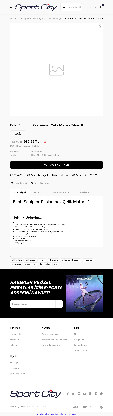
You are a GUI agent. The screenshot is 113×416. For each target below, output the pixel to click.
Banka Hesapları (50, 334)
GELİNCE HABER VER (56, 165)
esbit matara (30, 260)
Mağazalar (15, 340)
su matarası (88, 260)
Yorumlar (38, 192)
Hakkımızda (15, 334)
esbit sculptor (17, 260)
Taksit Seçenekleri (61, 192)
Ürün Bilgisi (20, 192)
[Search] (71, 7)
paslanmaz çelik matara (71, 260)
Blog (76, 334)
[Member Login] (90, 7)
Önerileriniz (85, 192)
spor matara (16, 264)
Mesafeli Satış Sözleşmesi (54, 340)
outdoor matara (30, 264)
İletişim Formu (80, 345)
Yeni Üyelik (15, 362)
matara (41, 260)
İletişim (13, 345)
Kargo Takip (80, 340)
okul (55, 264)
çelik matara (53, 260)
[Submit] (59, 304)
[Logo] (36, 7)
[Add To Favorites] (100, 26)
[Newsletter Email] (36, 304)
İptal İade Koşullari (51, 345)
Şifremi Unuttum (17, 373)
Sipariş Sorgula (81, 350)
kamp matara (45, 264)
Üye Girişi (14, 368)
